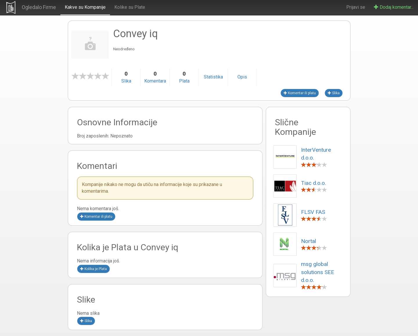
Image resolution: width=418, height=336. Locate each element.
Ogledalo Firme (39, 7)
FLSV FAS (313, 212)
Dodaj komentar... (394, 7)
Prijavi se (355, 7)
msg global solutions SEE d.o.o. (317, 272)
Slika (334, 93)
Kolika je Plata (93, 269)
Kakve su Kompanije (85, 7)
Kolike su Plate (129, 7)
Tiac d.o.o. (313, 183)
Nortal (308, 241)
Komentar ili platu (300, 93)
